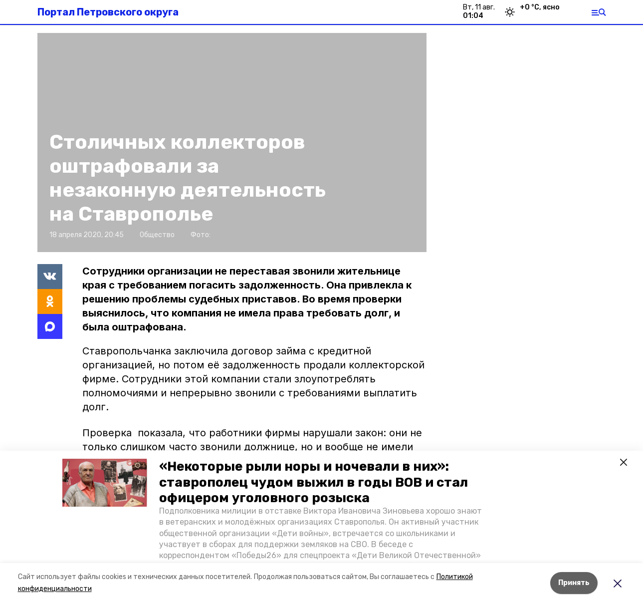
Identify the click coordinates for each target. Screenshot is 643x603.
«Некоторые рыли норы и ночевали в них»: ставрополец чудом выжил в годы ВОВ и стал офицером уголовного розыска (313, 482)
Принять (574, 583)
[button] (104, 483)
